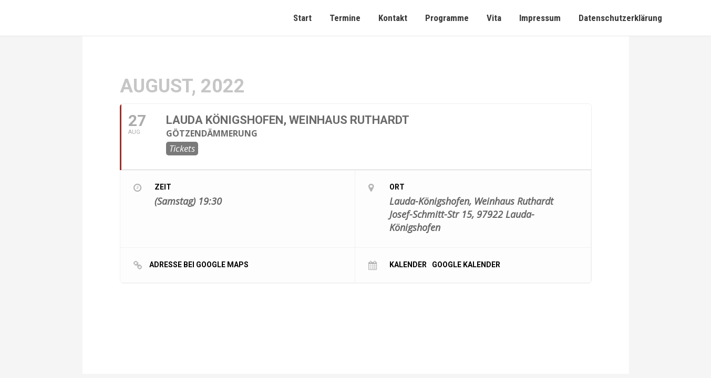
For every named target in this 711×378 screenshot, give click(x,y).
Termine (344, 18)
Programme (447, 18)
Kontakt (392, 18)
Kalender (408, 264)
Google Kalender (466, 264)
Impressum (540, 18)
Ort (397, 187)
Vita (494, 18)
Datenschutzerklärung (620, 18)
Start (302, 18)
